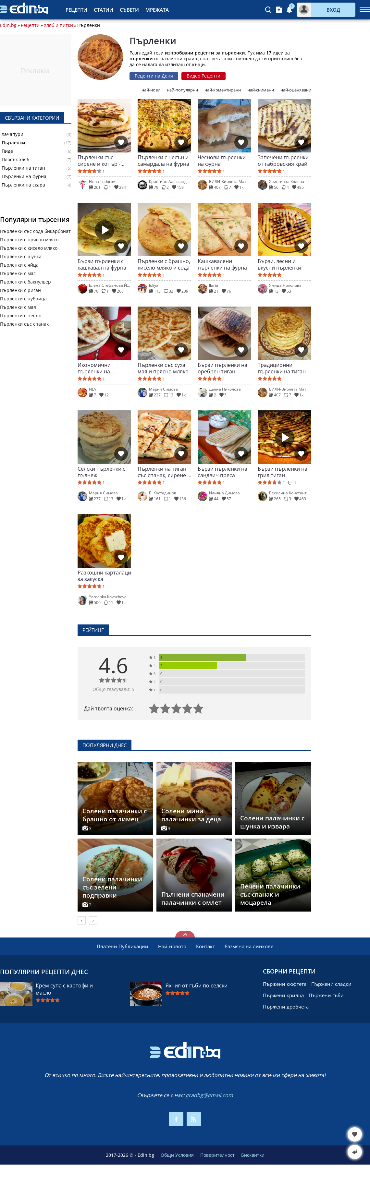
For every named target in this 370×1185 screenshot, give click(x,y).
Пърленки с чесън (21, 315)
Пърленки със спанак (24, 324)
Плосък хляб (15, 159)
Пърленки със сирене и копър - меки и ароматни (99, 160)
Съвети (129, 9)
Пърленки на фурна (24, 176)
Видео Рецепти (203, 76)
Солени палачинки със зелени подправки (112, 887)
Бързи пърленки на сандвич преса (222, 472)
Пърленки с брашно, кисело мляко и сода (164, 264)
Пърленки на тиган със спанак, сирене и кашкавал (164, 472)
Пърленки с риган (20, 290)
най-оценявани (295, 90)
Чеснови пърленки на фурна (222, 160)
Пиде (7, 151)
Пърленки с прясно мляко (29, 239)
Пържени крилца (283, 995)
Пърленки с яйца (19, 265)
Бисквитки (253, 1155)
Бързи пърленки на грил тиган (282, 472)
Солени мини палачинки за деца (191, 815)
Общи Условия (177, 1155)
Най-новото (172, 946)
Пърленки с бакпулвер (25, 282)
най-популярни (182, 90)
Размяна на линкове (249, 946)
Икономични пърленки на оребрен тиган (96, 368)
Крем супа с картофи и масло (64, 989)
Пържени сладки (331, 984)
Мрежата (157, 9)
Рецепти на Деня (154, 76)
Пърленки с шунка (21, 256)
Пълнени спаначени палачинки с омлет (193, 898)
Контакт (205, 946)
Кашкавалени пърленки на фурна (222, 264)
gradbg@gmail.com (209, 1095)
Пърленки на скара (23, 184)
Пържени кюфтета (284, 984)
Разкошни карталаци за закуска (104, 575)
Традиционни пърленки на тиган (282, 368)
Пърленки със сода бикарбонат (35, 231)
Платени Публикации (122, 946)
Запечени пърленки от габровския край (283, 160)
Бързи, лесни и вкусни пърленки (279, 264)
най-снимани (260, 90)
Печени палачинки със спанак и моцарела (270, 894)
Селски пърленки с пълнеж (101, 472)
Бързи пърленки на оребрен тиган (222, 368)
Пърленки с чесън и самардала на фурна (163, 160)
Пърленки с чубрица (23, 299)
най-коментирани (222, 90)
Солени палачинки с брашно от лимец (114, 815)
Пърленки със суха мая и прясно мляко (163, 368)
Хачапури (12, 134)
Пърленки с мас (18, 273)
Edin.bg (8, 25)
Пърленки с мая (18, 307)
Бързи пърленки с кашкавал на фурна (102, 264)
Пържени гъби (326, 995)
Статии (103, 9)
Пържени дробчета (286, 1006)
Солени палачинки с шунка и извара (272, 822)
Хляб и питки (58, 25)
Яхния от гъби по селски (197, 985)
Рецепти (76, 9)
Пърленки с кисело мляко (28, 248)
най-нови (151, 90)
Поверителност (217, 1155)
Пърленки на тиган (23, 168)
